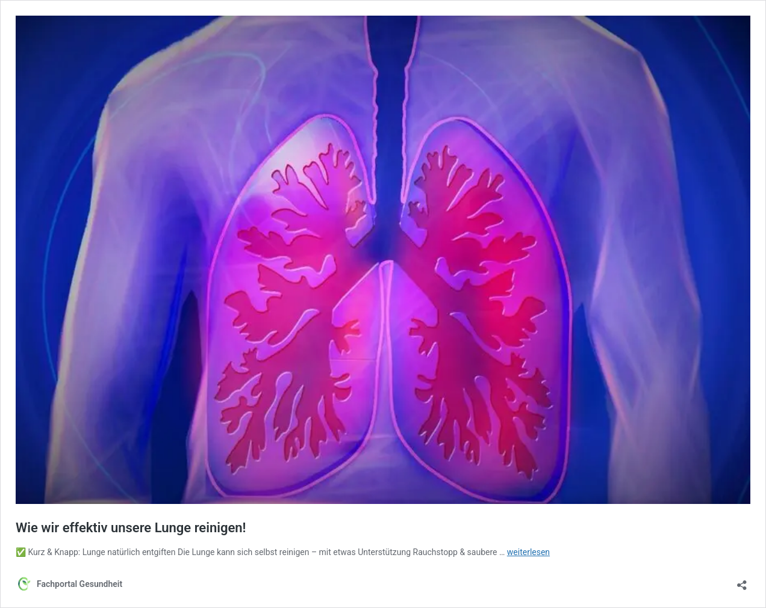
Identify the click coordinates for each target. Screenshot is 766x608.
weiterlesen (528, 552)
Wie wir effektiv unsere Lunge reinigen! (131, 527)
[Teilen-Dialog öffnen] (741, 581)
